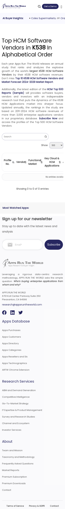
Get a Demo (50, 6)
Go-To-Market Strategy (15, 396)
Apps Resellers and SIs (15, 349)
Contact (6, 482)
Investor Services (11, 422)
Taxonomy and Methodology (18, 449)
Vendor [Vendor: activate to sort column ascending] (20, 162)
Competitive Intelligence (16, 389)
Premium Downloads (14, 475)
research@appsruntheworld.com (22, 297)
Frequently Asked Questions (17, 456)
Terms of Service (15, 498)
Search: (25, 136)
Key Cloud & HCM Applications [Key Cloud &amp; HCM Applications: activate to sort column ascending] (52, 162)
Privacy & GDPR (37, 498)
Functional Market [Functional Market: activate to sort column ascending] (34, 162)
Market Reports (10, 462)
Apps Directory (10, 335)
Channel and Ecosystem (15, 415)
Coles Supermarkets (43, 18)
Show (52, 145)
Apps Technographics (14, 355)
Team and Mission (12, 442)
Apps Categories (11, 342)
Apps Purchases (11, 322)
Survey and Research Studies (18, 409)
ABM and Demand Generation (19, 382)
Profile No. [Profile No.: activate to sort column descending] (7, 162)
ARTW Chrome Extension (15, 362)
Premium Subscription (14, 469)
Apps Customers (11, 329)
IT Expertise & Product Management (22, 402)
